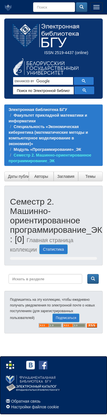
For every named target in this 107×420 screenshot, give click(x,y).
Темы (90, 176)
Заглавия (65, 176)
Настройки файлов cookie (35, 407)
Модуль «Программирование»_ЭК (47, 149)
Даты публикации (18, 176)
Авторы (41, 176)
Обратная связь (26, 401)
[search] (42, 81)
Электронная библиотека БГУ (38, 109)
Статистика (53, 249)
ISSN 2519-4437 (59, 52)
